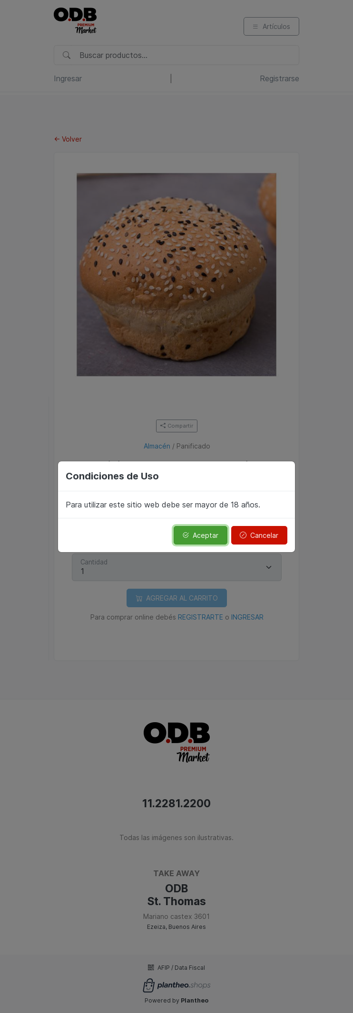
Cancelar (259, 535)
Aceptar (200, 535)
